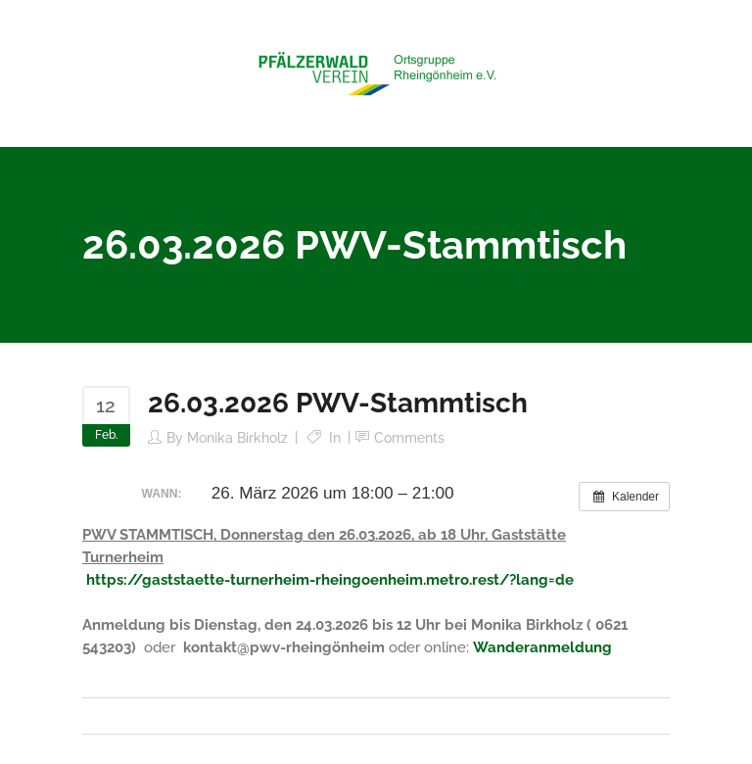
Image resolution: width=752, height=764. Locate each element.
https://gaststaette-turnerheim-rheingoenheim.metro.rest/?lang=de (330, 580)
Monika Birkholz (237, 438)
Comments (409, 438)
